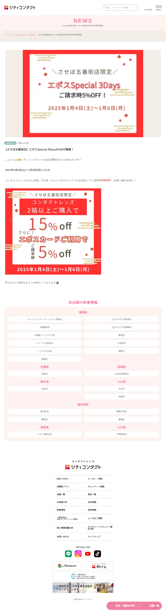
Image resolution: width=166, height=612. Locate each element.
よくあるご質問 (95, 518)
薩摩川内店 (121, 411)
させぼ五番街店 (19, 35)
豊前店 (121, 335)
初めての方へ (63, 479)
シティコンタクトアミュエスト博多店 (44, 319)
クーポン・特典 (95, 479)
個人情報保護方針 (65, 528)
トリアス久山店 (44, 351)
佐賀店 (45, 374)
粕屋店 (45, 359)
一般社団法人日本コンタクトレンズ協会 (67, 518)
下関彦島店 (121, 434)
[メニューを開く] (159, 7)
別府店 (121, 396)
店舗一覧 (151, 606)
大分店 (121, 388)
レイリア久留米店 (44, 343)
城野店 (121, 351)
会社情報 (92, 502)
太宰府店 (121, 343)
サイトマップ (94, 537)
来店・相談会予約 (122, 606)
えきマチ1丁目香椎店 (121, 327)
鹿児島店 (44, 411)
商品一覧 (92, 494)
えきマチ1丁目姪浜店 (121, 319)
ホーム (8, 35)
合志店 (45, 388)
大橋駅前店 (44, 327)
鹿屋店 (121, 419)
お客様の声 (62, 502)
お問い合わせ (63, 537)
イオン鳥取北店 (44, 434)
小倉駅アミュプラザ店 (44, 335)
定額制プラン (63, 486)
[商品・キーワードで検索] (118, 8)
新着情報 (31, 35)
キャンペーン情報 (96, 486)
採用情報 (92, 510)
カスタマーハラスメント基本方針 (99, 528)
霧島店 (45, 419)
